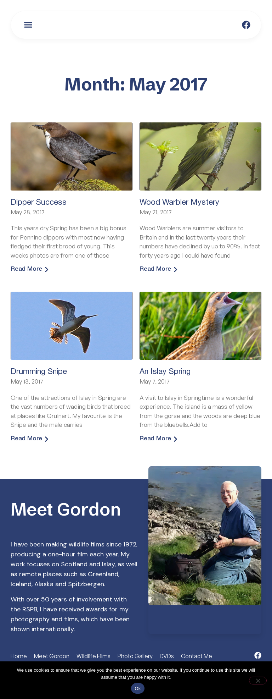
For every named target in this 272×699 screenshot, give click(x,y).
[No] (258, 680)
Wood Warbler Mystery (179, 202)
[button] (28, 25)
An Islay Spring (165, 372)
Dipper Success (39, 202)
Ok (138, 688)
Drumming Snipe (39, 372)
